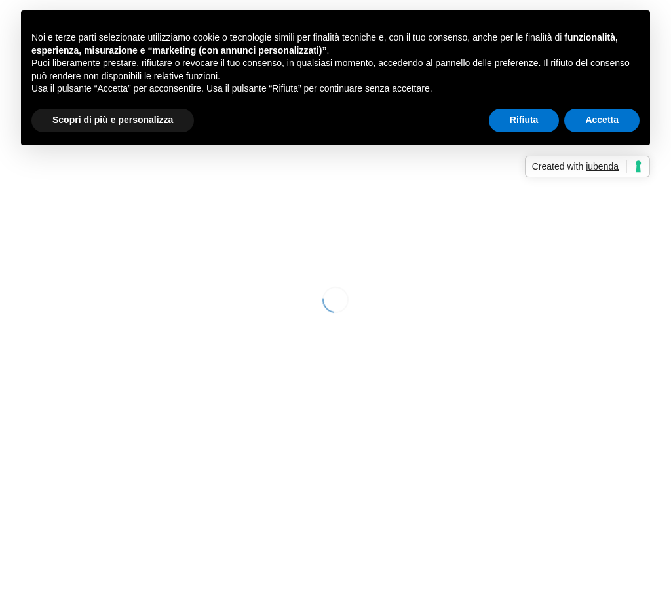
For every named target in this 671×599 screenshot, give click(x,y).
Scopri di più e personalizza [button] (112, 120)
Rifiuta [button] (524, 120)
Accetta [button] (602, 120)
